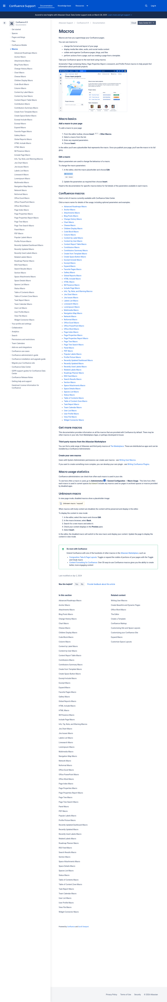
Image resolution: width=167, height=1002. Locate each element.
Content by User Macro (23, 96)
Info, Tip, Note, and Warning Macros (28, 159)
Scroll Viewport (83, 927)
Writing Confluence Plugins (138, 464)
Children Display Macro (23, 80)
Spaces (15, 33)
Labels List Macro (21, 171)
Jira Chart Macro (21, 163)
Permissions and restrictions (23, 339)
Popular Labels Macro (23, 237)
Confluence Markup (119, 623)
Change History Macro (23, 69)
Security (137, 994)
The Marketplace (117, 446)
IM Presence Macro (22, 151)
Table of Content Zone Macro (26, 296)
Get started (16, 29)
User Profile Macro (21, 312)
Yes (76, 584)
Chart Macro (19, 73)
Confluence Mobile (19, 45)
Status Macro (19, 288)
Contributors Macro (22, 104)
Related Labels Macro (23, 257)
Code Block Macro (21, 84)
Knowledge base (64, 6)
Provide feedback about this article (101, 584)
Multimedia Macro (21, 182)
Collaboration (17, 328)
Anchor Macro (20, 57)
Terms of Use (125, 994)
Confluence (71, 927)
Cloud (133, 23)
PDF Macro (18, 233)
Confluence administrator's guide (25, 355)
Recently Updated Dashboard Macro (28, 245)
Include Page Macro (22, 155)
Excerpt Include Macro (23, 120)
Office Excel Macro (21, 198)
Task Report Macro (22, 300)
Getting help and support (22, 381)
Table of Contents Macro (24, 292)
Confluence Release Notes (22, 377)
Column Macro (20, 88)
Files (14, 41)
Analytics (15, 332)
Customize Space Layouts (121, 642)
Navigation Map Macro (23, 186)
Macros (15, 49)
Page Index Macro (21, 210)
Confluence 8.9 (22, 22)
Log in (153, 6)
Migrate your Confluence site (23, 363)
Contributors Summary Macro (26, 108)
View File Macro (20, 316)
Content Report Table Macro (25, 100)
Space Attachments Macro (25, 277)
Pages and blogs (18, 37)
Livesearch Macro (21, 175)
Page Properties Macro (23, 214)
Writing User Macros (127, 460)
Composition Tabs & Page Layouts (83, 557)
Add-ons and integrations (22, 347)
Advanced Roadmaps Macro (25, 53)
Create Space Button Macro (25, 116)
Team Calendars (18, 343)
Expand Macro (20, 127)
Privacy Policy (111, 994)
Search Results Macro (23, 269)
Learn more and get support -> (120, 15)
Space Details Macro (22, 281)
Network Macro (20, 190)
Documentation (46, 6)
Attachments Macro (22, 61)
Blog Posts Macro (21, 65)
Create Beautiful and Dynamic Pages (125, 605)
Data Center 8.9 (147, 23)
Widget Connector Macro (24, 320)
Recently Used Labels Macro (25, 253)
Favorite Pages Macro (23, 131)
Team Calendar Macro (23, 304)
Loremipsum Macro (22, 179)
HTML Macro (19, 147)
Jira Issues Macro (21, 167)
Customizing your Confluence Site (124, 633)
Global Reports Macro (23, 139)
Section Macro (20, 273)
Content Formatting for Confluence (83, 562)
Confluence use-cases (20, 351)
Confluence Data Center (21, 367)
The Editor (115, 614)
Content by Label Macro (23, 92)
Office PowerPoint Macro (24, 202)
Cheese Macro (20, 76)
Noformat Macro (21, 194)
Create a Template (118, 619)
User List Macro (20, 308)
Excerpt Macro (20, 124)
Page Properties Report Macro (26, 218)
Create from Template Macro (25, 112)
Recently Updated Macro (24, 249)
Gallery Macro (19, 135)
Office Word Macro (21, 206)
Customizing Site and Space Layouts (125, 628)
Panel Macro (19, 230)
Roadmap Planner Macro (24, 261)
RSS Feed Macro (21, 265)
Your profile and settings (21, 324)
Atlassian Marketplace (130, 553)
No (82, 584)
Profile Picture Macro (22, 241)
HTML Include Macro (22, 143)
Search (146, 6)
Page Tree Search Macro (24, 226)
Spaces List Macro (21, 284)
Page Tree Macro (21, 222)
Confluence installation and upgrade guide (29, 359)
